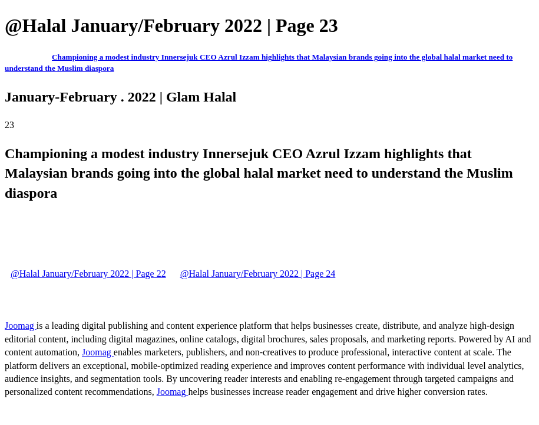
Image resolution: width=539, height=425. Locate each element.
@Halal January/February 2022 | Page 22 (88, 274)
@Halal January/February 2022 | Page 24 (258, 274)
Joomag (21, 326)
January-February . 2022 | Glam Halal (120, 96)
